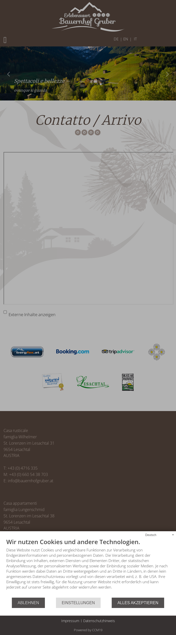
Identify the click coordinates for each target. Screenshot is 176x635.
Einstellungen (78, 603)
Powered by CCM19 (88, 630)
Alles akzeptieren (138, 603)
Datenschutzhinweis (99, 620)
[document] (88, 568)
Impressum (70, 620)
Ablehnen (28, 603)
